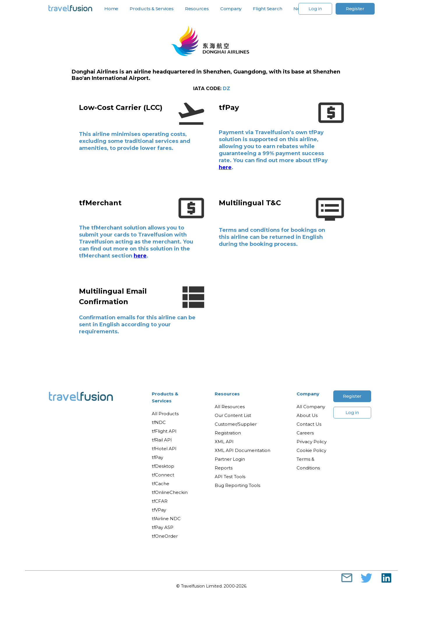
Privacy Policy (312, 441)
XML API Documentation (242, 450)
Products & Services (152, 8)
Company (231, 8)
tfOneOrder (165, 536)
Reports (223, 468)
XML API (224, 441)
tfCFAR (160, 501)
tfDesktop (163, 466)
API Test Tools (230, 476)
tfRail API (162, 440)
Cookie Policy (311, 450)
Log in (315, 8)
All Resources (230, 406)
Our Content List (233, 415)
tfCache (160, 483)
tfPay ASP (162, 527)
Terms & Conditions (308, 463)
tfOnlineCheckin (170, 492)
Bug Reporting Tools (237, 485)
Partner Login (230, 459)
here (225, 167)
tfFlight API (164, 431)
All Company (311, 406)
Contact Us (309, 424)
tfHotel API (164, 448)
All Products (165, 413)
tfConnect (163, 475)
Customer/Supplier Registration (236, 428)
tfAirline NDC (166, 518)
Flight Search (267, 8)
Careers (305, 433)
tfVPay (159, 510)
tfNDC (159, 422)
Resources (197, 8)
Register (355, 8)
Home (111, 8)
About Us (307, 415)
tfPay (157, 457)
